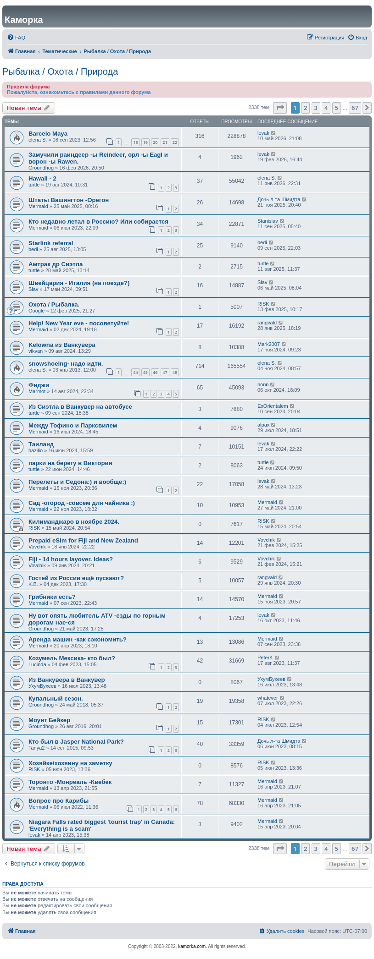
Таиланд (41, 444)
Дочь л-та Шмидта (278, 199)
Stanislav (267, 221)
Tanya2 (36, 748)
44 (135, 372)
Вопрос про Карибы (58, 800)
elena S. (37, 139)
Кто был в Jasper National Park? (76, 741)
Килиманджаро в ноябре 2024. (73, 521)
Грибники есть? (52, 596)
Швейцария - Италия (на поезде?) (78, 282)
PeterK (265, 657)
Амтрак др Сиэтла (55, 264)
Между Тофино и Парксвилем (72, 425)
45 (145, 372)
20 (155, 142)
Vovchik (37, 546)
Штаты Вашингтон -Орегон (68, 200)
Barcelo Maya (47, 133)
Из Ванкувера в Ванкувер (66, 679)
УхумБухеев (42, 686)
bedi (33, 249)
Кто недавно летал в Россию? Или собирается (98, 221)
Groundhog (41, 167)
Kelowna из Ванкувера (61, 344)
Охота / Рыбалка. (53, 304)
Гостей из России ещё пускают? (76, 578)
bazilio (35, 450)
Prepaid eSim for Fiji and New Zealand (83, 540)
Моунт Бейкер (49, 720)
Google (36, 310)
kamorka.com (192, 946)
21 (164, 142)
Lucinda (37, 664)
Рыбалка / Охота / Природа (60, 71)
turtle (33, 184)
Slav (33, 289)
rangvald (267, 322)
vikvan (35, 351)
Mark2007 (268, 344)
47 (164, 372)
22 (175, 142)
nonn (262, 384)
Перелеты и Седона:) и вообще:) (77, 481)
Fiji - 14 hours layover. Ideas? (70, 559)
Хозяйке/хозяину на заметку (70, 763)
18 (135, 142)
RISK (263, 304)
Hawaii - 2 (42, 178)
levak (263, 133)
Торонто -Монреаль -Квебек (70, 781)
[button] (280, 107)
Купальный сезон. (55, 698)
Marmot (36, 391)
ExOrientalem (272, 406)
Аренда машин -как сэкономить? (77, 639)
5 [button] (336, 108)
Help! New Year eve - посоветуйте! (78, 323)
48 (175, 372)
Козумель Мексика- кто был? (71, 658)
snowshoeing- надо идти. (65, 363)
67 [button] (355, 108)
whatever (267, 698)
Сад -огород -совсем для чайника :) (81, 502)
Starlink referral (50, 243)
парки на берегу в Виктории (70, 463)
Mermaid (38, 206)
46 (155, 372)
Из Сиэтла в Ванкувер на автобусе (80, 406)
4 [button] (326, 108)
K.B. (33, 584)
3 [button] (316, 108)
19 (145, 142)
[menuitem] (16, 37)
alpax (263, 424)
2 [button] (305, 108)
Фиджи (38, 385)
